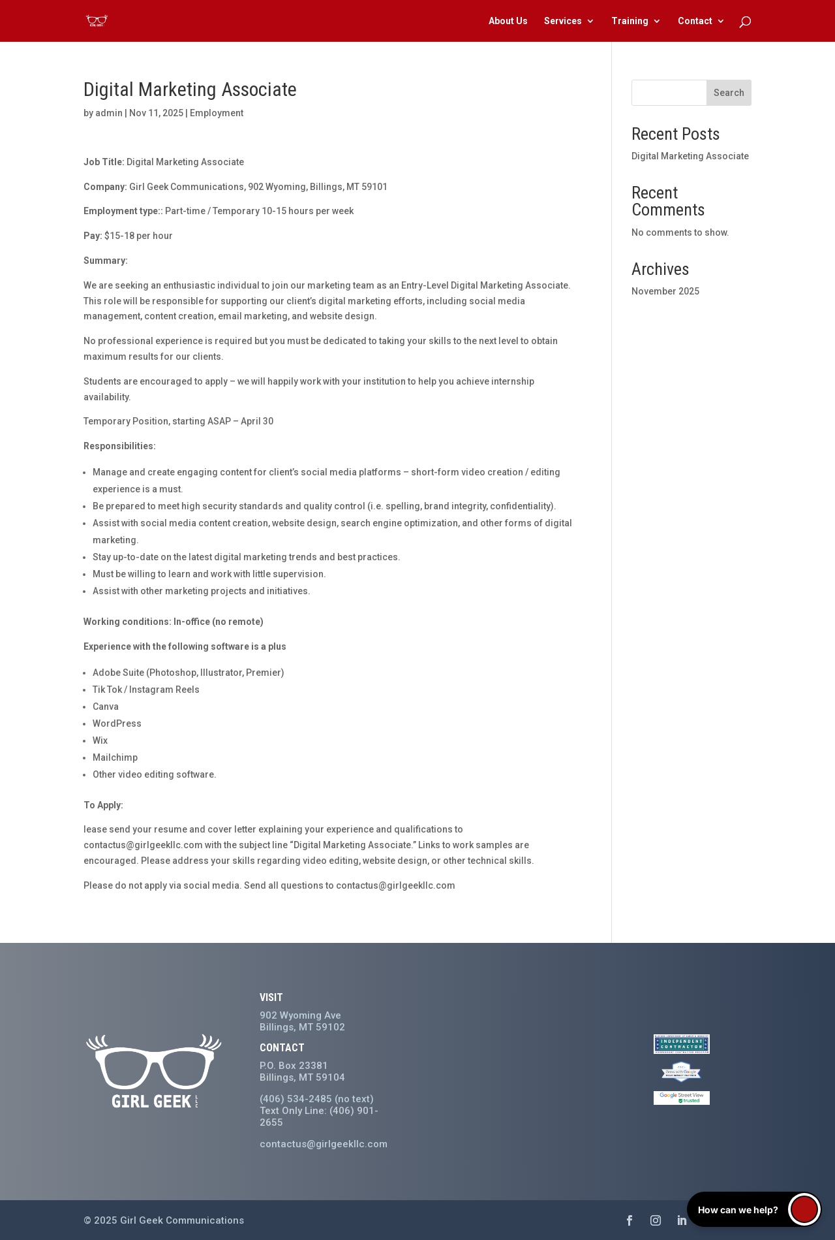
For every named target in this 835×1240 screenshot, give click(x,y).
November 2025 (665, 291)
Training (629, 21)
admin (109, 113)
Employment (216, 113)
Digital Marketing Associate (690, 156)
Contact (695, 21)
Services (563, 21)
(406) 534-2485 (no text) (317, 1099)
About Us (508, 21)
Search (729, 92)
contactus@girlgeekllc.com (323, 1144)
